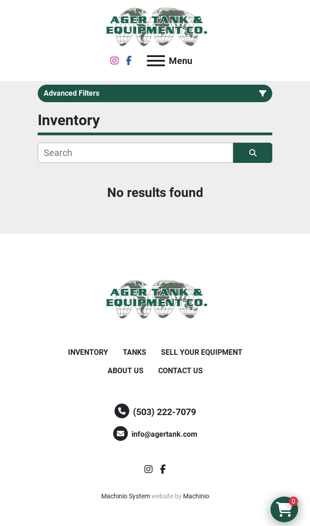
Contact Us (180, 370)
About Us (126, 370)
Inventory (88, 352)
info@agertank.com (164, 434)
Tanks (134, 352)
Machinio (196, 496)
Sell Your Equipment (201, 352)
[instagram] (114, 61)
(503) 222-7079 (164, 411)
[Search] (135, 153)
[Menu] (156, 60)
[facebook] (129, 61)
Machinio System (125, 496)
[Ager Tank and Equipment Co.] (155, 299)
